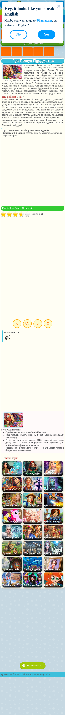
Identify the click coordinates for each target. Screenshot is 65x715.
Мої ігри (27, 324)
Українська (32, 665)
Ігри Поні (6, 52)
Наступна (38, 324)
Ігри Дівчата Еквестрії (17, 52)
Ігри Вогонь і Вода (28, 52)
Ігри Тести (49, 52)
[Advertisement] (32, 171)
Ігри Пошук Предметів (21, 208)
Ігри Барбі (38, 52)
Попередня (17, 324)
